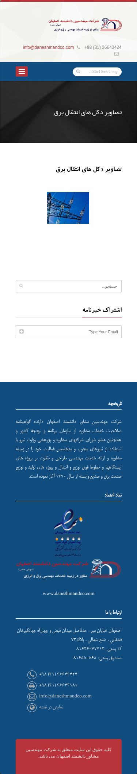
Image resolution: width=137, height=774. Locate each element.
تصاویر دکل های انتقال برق (89, 170)
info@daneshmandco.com (48, 47)
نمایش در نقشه (51, 707)
